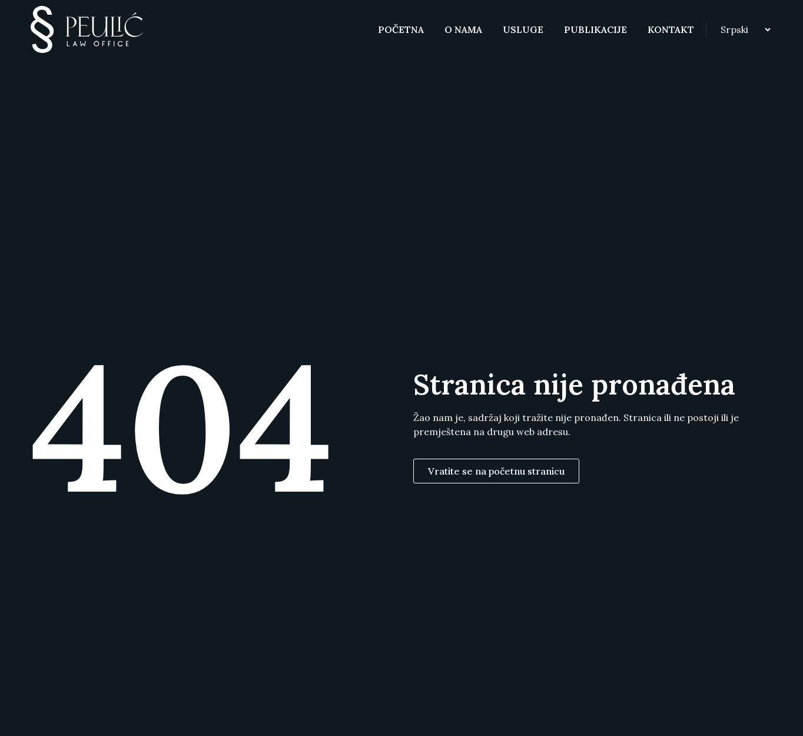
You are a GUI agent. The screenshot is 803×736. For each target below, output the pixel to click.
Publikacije (595, 29)
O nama (463, 29)
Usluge (523, 29)
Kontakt (671, 29)
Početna (401, 29)
